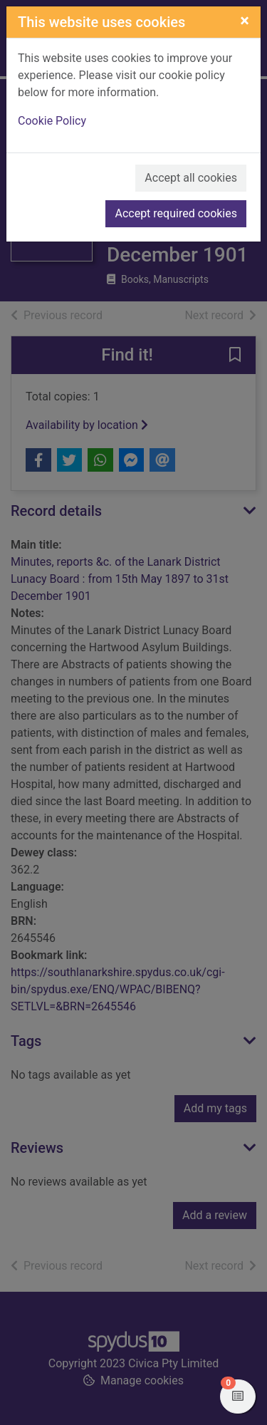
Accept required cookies (176, 213)
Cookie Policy (52, 121)
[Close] (245, 21)
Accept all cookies (191, 178)
